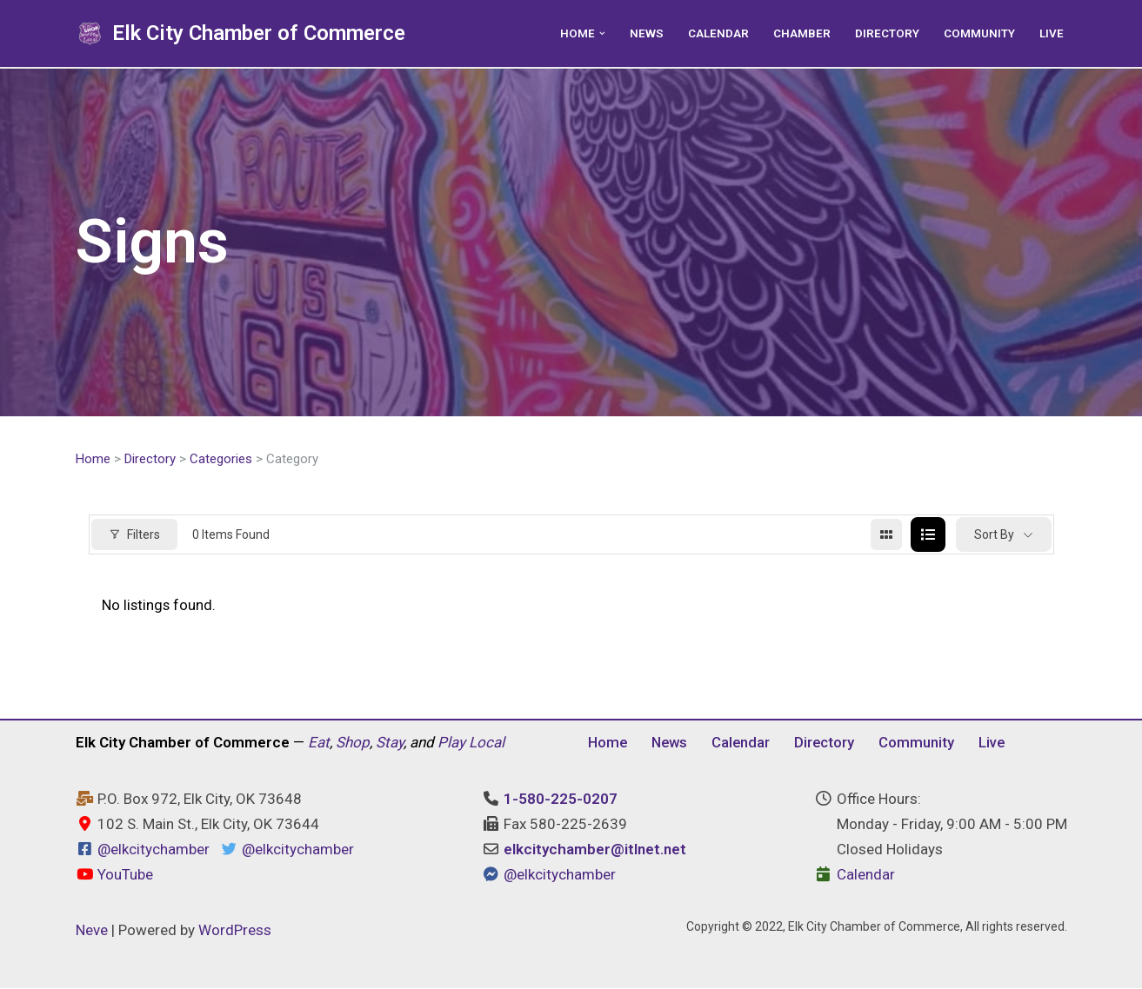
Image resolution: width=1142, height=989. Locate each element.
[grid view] (886, 535)
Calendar (718, 33)
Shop (353, 743)
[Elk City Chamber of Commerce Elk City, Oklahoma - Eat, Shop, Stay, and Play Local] (240, 33)
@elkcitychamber (153, 851)
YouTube (114, 875)
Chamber (802, 33)
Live (1051, 33)
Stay (390, 743)
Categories (221, 459)
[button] (602, 33)
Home (93, 459)
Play (451, 743)
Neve (92, 930)
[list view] (928, 535)
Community (979, 33)
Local (486, 743)
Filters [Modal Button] (134, 534)
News (647, 33)
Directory (887, 33)
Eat (319, 743)
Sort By (994, 534)
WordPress (234, 930)
